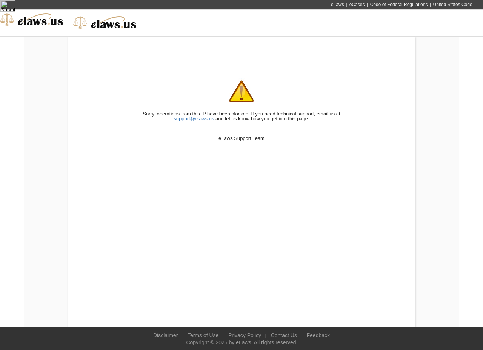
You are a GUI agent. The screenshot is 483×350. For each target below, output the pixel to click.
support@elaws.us (194, 118)
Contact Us (284, 335)
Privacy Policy (244, 335)
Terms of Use (203, 335)
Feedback (318, 335)
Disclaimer (165, 335)
